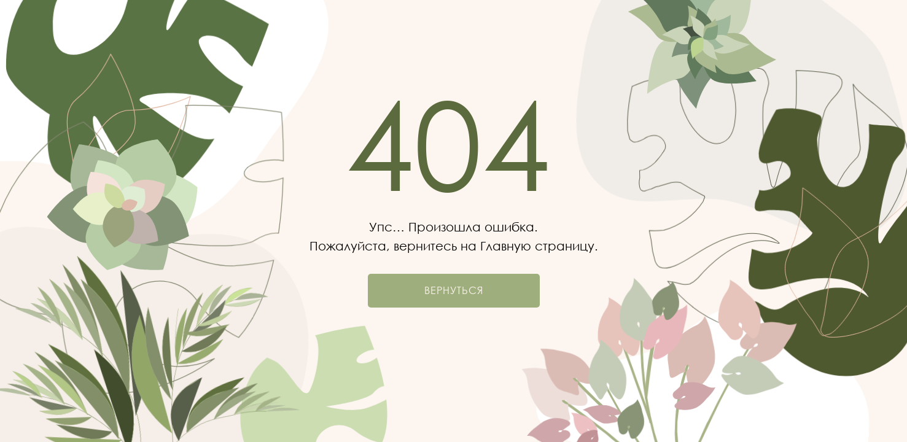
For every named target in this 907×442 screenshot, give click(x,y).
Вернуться (453, 290)
